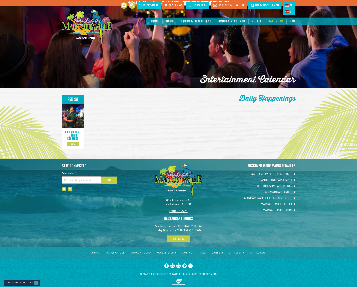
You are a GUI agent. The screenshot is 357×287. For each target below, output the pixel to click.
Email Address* (69, 173)
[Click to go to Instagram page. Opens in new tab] (132, 5)
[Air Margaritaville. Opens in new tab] (267, 192)
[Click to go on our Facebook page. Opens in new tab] (166, 265)
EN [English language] (289, 5)
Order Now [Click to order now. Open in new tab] (173, 5)
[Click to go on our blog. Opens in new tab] (190, 265)
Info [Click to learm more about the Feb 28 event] (73, 144)
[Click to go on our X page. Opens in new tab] (172, 265)
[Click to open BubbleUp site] (178, 282)
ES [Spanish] (289, 12)
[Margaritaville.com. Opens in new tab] (267, 210)
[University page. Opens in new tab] (236, 253)
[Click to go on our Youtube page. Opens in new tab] (184, 265)
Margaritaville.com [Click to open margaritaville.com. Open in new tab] (265, 5)
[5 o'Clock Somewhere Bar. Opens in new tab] (267, 186)
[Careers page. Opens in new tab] (217, 253)
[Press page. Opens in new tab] (202, 253)
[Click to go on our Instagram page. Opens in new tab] (178, 265)
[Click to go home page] (87, 27)
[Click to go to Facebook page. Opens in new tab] (124, 5)
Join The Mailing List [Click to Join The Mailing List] (228, 5)
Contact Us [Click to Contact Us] (197, 5)
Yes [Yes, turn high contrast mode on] (31, 283)
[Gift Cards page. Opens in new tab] (257, 253)
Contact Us (178, 238)
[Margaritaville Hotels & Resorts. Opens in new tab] (267, 198)
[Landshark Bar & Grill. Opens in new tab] (267, 180)
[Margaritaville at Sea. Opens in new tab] (267, 204)
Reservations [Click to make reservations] (148, 5)
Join (109, 180)
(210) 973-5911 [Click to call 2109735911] (178, 211)
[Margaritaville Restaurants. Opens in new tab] (267, 174)
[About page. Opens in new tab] (96, 253)
